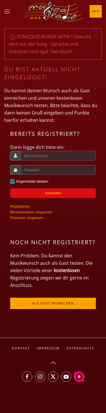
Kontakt (21, 348)
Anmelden (53, 193)
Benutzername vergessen (31, 212)
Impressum (48, 348)
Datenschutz (80, 348)
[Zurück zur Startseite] (53, 11)
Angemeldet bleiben (32, 181)
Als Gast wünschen (53, 303)
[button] (7, 11)
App (95, 11)
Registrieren (20, 206)
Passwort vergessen (26, 218)
